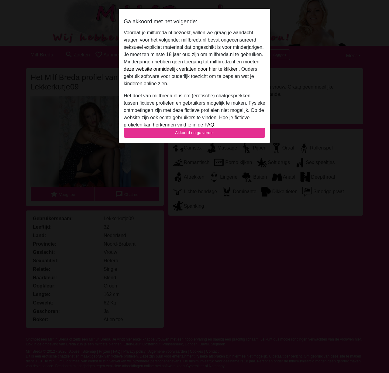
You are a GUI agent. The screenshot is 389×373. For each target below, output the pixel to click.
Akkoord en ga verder (194, 132)
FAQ (209, 124)
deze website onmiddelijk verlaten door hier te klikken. (182, 69)
